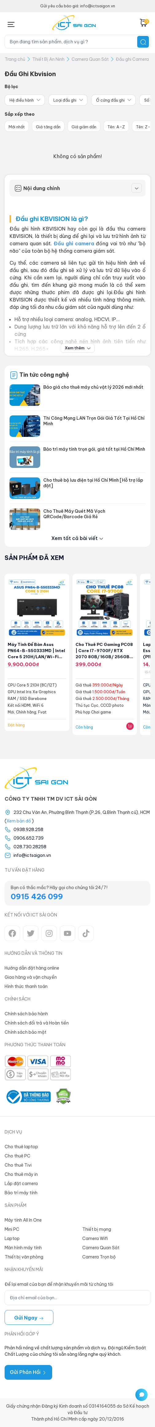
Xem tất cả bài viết (77, 538)
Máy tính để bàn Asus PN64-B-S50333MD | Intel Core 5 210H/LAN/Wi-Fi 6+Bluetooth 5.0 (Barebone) (36, 656)
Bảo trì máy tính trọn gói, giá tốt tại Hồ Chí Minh (94, 449)
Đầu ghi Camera (132, 59)
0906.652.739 (29, 838)
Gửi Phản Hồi (28, 1372)
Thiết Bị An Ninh (48, 59)
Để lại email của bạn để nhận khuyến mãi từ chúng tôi (59, 1284)
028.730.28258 (30, 847)
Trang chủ (15, 59)
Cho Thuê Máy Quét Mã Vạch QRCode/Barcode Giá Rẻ (74, 513)
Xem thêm (78, 347)
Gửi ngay (29, 1318)
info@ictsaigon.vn (32, 855)
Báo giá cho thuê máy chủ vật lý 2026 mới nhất (93, 387)
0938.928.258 (28, 829)
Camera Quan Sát (90, 59)
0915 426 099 (37, 896)
